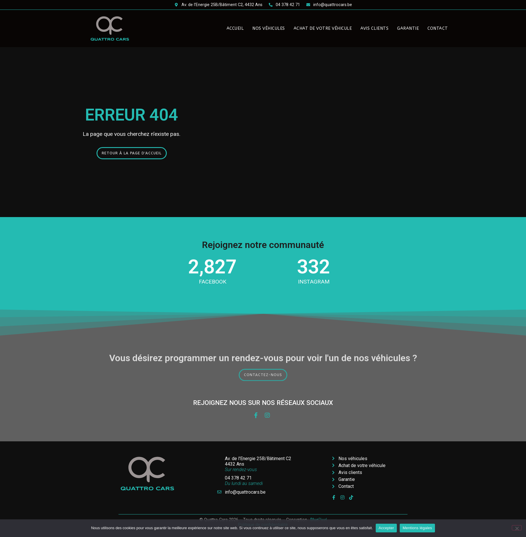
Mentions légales (417, 528)
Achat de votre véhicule (323, 28)
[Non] (517, 527)
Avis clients (374, 28)
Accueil (235, 28)
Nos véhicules (268, 28)
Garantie (408, 28)
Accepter (386, 528)
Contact (437, 28)
